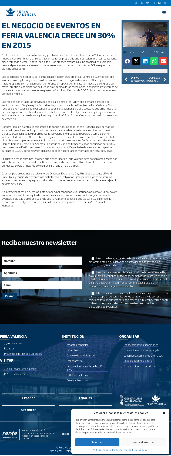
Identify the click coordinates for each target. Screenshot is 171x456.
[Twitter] (141, 3)
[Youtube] (153, 3)
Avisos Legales (141, 449)
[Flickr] (164, 3)
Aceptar (97, 442)
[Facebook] (136, 3)
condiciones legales (130, 265)
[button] (164, 413)
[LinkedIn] (159, 3)
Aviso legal (55, 452)
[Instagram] (147, 3)
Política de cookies (101, 449)
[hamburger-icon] (163, 12)
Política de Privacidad (122, 449)
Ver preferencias (144, 442)
